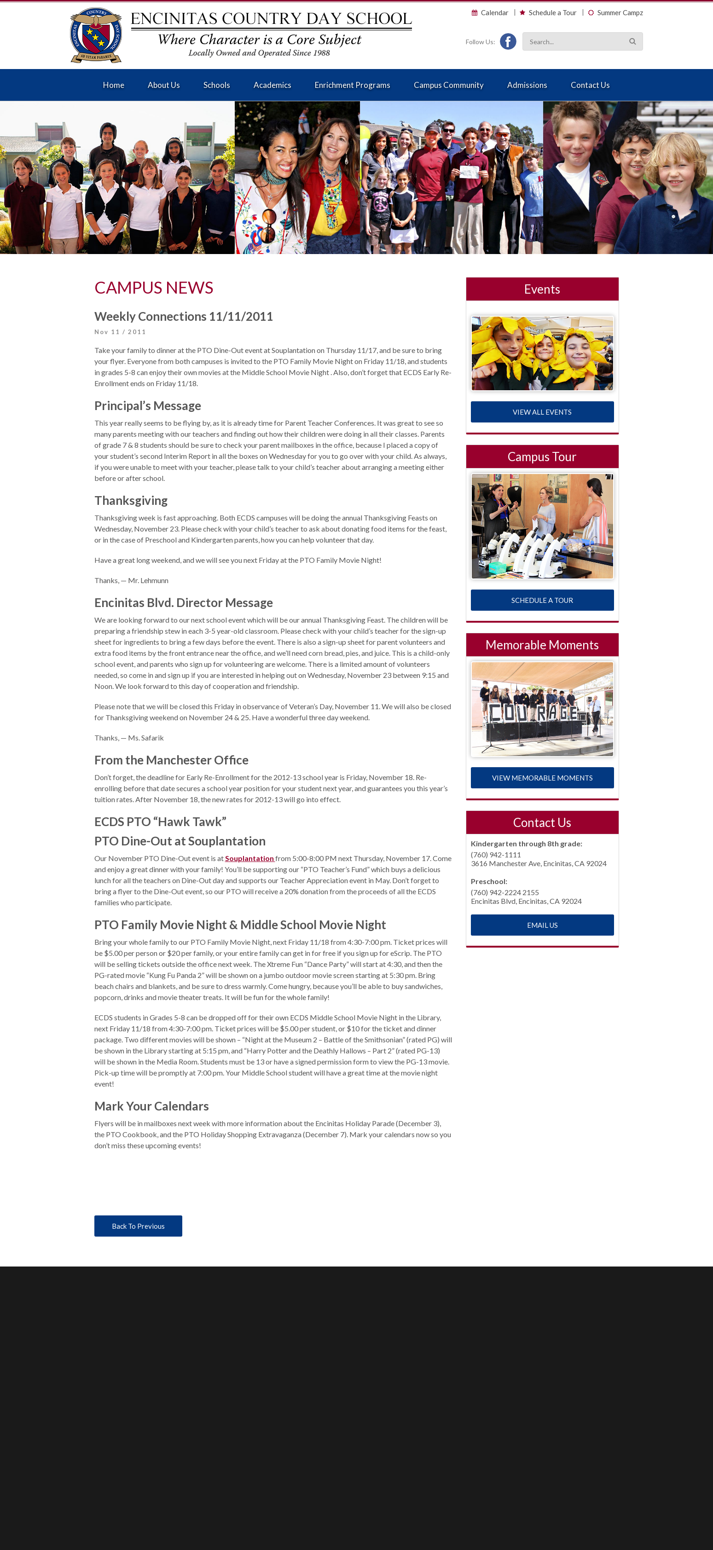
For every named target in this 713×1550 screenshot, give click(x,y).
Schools (216, 85)
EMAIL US (542, 925)
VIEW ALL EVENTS (542, 412)
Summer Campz (620, 12)
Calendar (495, 12)
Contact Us (590, 85)
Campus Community (449, 85)
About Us (164, 85)
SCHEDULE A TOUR (542, 600)
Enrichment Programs (352, 85)
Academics (272, 85)
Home (113, 85)
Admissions (527, 85)
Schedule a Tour (553, 12)
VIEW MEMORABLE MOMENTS (542, 778)
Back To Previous (138, 1226)
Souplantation (250, 858)
